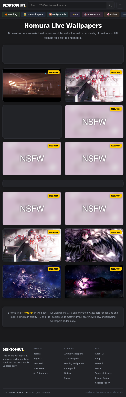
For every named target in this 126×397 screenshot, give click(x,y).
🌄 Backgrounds (57, 14)
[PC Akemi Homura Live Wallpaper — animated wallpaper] (94, 281)
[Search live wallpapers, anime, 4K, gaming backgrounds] (67, 5)
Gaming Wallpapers (74, 363)
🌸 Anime (112, 14)
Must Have (38, 368)
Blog (97, 358)
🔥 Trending (11, 14)
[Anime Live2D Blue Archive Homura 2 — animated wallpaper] (94, 208)
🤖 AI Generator (92, 14)
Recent (37, 353)
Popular (37, 358)
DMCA (98, 368)
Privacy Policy (102, 377)
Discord (99, 363)
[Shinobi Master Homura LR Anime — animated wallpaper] (94, 158)
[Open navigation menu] (119, 5)
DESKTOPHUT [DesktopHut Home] (14, 5)
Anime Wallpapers (73, 353)
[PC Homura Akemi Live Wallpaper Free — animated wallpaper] (31, 281)
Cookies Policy (102, 382)
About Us (100, 353)
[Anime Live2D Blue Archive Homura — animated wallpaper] (31, 208)
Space (67, 377)
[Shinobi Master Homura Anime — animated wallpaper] (94, 121)
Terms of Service (103, 373)
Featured (38, 363)
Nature (67, 373)
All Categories (40, 373)
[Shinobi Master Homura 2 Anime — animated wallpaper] (31, 158)
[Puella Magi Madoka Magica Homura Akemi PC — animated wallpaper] (94, 85)
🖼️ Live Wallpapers (33, 14)
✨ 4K (75, 14)
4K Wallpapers (71, 358)
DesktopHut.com (19, 392)
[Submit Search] (110, 5)
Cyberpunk (69, 368)
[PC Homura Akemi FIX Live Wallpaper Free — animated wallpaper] (94, 245)
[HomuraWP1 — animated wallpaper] (31, 85)
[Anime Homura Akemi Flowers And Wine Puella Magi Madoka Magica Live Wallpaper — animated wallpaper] (31, 245)
